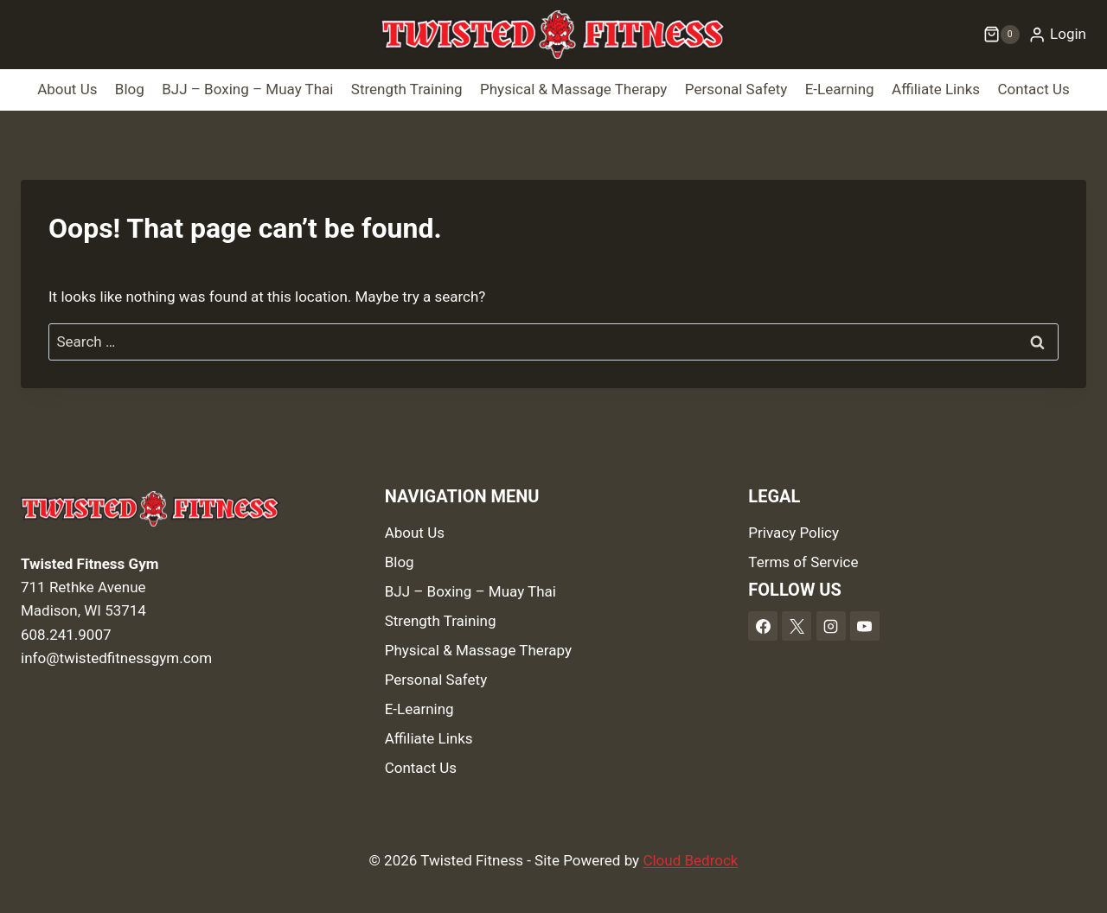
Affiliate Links (936, 89)
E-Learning (839, 89)
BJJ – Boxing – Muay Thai (247, 89)
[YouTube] (865, 626)
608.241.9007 (66, 634)
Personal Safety (736, 89)
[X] (796, 626)
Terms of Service (803, 562)
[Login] (1057, 34)
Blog (129, 89)
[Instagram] (831, 626)
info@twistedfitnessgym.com (116, 658)
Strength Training (407, 89)
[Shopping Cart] (1001, 34)
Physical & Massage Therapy (573, 89)
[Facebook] (762, 626)
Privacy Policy (793, 532)
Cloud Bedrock (690, 860)
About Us (67, 89)
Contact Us (1033, 89)
